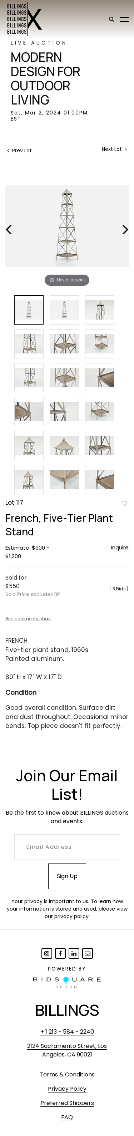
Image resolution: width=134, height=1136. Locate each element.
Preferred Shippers (67, 1103)
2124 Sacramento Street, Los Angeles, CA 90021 (67, 1050)
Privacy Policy (67, 1089)
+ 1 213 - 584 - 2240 (67, 1032)
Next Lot (114, 149)
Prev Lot (19, 150)
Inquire (120, 547)
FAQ (67, 1117)
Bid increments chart (28, 619)
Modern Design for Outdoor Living (45, 78)
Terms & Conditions (67, 1074)
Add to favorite (124, 503)
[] (119, 589)
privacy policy (71, 916)
